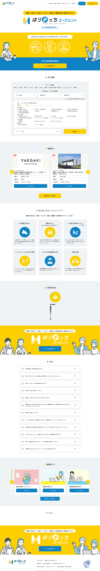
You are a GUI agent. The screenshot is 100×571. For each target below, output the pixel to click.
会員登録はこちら (92, 3)
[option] (30, 172)
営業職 (45, 87)
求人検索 (51, 3)
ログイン (82, 3)
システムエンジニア (67, 87)
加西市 (36, 87)
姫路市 (15, 87)
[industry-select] (73, 95)
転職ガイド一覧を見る (50, 485)
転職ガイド (74, 3)
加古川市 (21, 87)
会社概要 (39, 561)
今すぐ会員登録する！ (50, 66)
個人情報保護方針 (47, 561)
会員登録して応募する (50, 196)
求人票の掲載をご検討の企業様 (64, 564)
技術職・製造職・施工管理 (55, 87)
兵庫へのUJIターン (66, 3)
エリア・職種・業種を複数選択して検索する (75, 98)
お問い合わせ (40, 558)
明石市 (25, 87)
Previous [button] (12, 172)
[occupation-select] (49, 95)
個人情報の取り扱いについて (59, 561)
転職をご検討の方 (58, 3)
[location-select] (25, 95)
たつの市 (31, 87)
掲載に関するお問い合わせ (51, 558)
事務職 (75, 87)
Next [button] (88, 172)
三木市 (40, 87)
